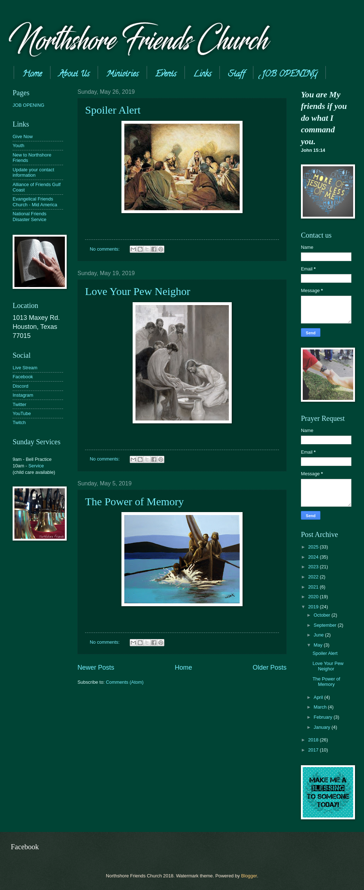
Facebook (23, 376)
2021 (314, 587)
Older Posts (270, 667)
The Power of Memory (134, 501)
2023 (314, 566)
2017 (314, 750)
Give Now (23, 136)
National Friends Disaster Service (29, 216)
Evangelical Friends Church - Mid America (35, 201)
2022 (314, 577)
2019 (314, 606)
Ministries (122, 74)
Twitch (19, 422)
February (323, 717)
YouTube (22, 413)
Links (202, 74)
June (319, 635)
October (322, 615)
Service (36, 465)
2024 (314, 557)
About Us (74, 74)
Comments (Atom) (124, 682)
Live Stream (25, 367)
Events (165, 74)
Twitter (19, 404)
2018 (314, 740)
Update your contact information (33, 172)
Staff (236, 74)
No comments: (105, 249)
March (321, 707)
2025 (314, 547)
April (319, 697)
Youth (18, 145)
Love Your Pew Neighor (137, 291)
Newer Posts (95, 667)
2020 (314, 596)
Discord (20, 386)
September (326, 625)
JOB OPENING (28, 105)
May (319, 645)
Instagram (23, 395)
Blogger (249, 875)
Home (32, 74)
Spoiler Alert (113, 110)
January (322, 727)
